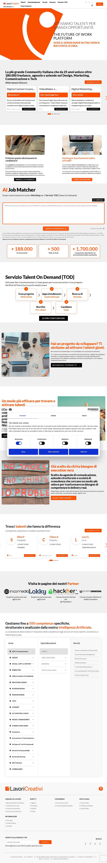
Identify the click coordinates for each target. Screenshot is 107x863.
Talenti (23, 2)
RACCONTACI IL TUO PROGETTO (66, 365)
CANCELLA (98, 200)
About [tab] (84, 415)
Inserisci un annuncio (13, 808)
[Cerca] (92, 5)
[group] (21, 99)
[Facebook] (86, 2)
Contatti (9, 826)
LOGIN (100, 4)
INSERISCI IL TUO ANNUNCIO (25, 179)
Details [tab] (53, 415)
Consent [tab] (23, 415)
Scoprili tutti (93, 82)
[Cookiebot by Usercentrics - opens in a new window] (89, 409)
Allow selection (53, 452)
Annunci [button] (52, 2)
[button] (49, 114)
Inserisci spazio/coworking (64, 806)
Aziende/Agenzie (34, 2)
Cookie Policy (85, 808)
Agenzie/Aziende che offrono (15, 803)
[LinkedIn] (93, 2)
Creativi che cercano (13, 806)
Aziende (33, 808)
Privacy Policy (85, 803)
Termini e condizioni (87, 806)
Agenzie (33, 803)
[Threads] (100, 844)
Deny (23, 452)
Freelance (34, 806)
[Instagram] (89, 2)
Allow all (83, 452)
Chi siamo (10, 820)
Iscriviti (45, 842)
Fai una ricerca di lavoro (14, 811)
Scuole (44, 2)
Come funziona (25, 6)
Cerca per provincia (62, 803)
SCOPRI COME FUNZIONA (82, 179)
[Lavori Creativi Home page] (11, 4)
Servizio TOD (62, 2)
